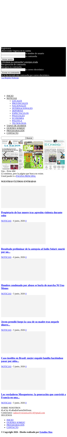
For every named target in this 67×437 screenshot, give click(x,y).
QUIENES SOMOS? (16, 128)
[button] (62, 155)
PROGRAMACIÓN (15, 130)
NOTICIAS (12, 98)
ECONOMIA (18, 118)
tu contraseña (31, 56)
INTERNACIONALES (22, 108)
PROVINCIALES (20, 103)
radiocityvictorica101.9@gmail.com (29, 413)
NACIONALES (19, 106)
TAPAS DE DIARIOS (16, 125)
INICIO (10, 96)
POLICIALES (18, 116)
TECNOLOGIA (19, 123)
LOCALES (17, 101)
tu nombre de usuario (34, 53)
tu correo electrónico (34, 69)
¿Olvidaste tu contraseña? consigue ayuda (19, 62)
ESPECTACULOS (20, 113)
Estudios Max (46, 432)
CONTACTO (12, 133)
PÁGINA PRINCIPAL (26, 176)
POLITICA (17, 121)
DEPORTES (17, 111)
